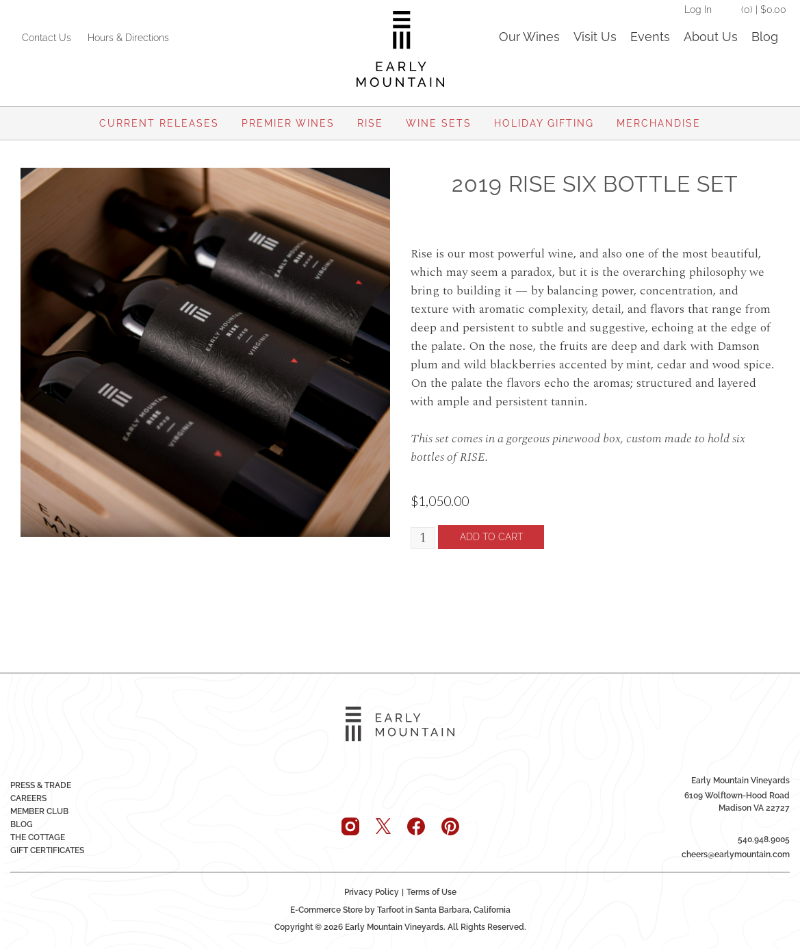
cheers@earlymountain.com (736, 854)
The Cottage (37, 837)
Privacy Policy (371, 891)
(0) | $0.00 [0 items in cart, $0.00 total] (763, 9)
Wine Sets (439, 123)
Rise (370, 123)
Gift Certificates (47, 850)
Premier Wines (288, 123)
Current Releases (159, 123)
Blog (764, 36)
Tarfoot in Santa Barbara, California (444, 909)
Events (650, 36)
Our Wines (529, 36)
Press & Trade (40, 784)
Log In (698, 9)
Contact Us (46, 37)
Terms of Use (431, 891)
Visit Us (595, 36)
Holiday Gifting (544, 123)
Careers (28, 797)
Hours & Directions (128, 37)
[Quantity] (423, 539)
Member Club (39, 810)
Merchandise (659, 123)
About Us (711, 36)
